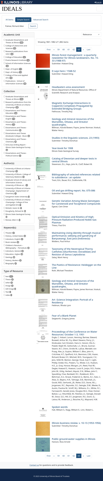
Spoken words (60, 407)
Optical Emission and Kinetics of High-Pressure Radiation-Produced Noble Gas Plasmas (74, 219)
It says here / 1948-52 (64, 71)
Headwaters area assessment (68, 87)
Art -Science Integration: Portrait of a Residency (72, 301)
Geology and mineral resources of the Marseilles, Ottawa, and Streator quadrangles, (73, 121)
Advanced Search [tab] (40, 19)
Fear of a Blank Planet (64, 315)
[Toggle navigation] (99, 8)
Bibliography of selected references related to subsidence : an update (76, 176)
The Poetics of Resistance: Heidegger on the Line (76, 266)
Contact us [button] (34, 465)
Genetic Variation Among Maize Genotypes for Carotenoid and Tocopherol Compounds (76, 202)
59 (58, 49)
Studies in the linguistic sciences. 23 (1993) (75, 137)
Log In (98, 2)
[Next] (83, 49)
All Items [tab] (9, 19)
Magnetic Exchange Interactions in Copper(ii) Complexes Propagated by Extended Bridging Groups (72, 105)
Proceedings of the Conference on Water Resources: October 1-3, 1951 (74, 333)
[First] (48, 49)
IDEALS (12, 9)
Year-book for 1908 (62, 148)
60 (63, 49)
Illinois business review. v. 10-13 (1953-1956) (76, 423)
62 (74, 49)
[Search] (16, 26)
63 (79, 49)
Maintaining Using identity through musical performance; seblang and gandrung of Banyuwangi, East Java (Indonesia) (76, 235)
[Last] (88, 49)
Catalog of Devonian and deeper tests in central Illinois (74, 160)
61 (69, 49)
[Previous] (54, 49)
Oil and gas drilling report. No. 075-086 (73, 190)
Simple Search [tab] (23, 19)
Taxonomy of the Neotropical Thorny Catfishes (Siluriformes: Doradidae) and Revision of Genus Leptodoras (74, 251)
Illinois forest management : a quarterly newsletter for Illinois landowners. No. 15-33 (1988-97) (75, 57)
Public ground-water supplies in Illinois (73, 439)
